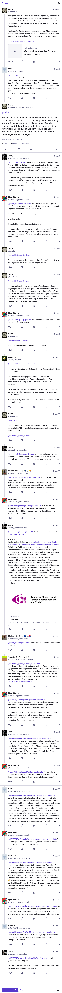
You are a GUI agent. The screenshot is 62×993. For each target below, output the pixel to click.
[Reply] (10, 61)
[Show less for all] (59, 3)
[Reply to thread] (10, 97)
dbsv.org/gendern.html (16, 534)
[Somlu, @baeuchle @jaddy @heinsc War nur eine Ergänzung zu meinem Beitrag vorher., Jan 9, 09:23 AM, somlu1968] (31, 342)
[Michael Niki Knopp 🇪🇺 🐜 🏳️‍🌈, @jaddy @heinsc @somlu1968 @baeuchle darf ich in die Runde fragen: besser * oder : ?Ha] (31, 482)
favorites (24, 144)
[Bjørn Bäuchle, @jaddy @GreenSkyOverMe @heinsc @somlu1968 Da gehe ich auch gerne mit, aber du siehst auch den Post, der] (31, 773)
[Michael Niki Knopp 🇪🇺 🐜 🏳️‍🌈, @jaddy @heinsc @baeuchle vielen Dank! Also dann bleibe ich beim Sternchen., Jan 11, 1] (31, 643)
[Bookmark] (46, 61)
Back (5, 3)
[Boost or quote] (21, 61)
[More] (58, 61)
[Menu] (58, 990)
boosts (5, 144)
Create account (10, 990)
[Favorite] (34, 61)
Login (22, 990)
